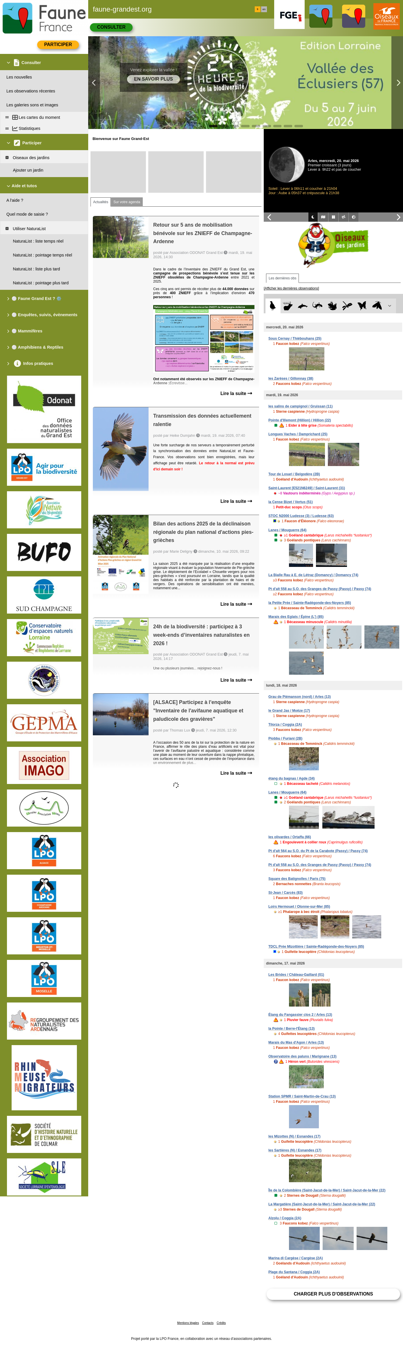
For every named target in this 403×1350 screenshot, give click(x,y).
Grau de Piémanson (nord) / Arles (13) (299, 697)
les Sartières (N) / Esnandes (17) (294, 1150)
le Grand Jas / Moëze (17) (289, 711)
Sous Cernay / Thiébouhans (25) (294, 338)
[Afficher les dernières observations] (291, 288)
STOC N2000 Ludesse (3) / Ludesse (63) (301, 516)
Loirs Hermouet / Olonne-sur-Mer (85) (299, 907)
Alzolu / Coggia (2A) (284, 1218)
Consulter (111, 27)
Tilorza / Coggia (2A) (285, 725)
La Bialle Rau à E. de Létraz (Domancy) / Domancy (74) (313, 575)
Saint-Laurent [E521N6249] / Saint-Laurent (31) (306, 488)
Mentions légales (188, 1322)
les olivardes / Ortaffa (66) (289, 837)
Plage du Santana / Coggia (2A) (294, 1272)
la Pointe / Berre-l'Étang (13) (291, 1029)
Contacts (207, 1322)
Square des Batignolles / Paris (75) (297, 879)
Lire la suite (236, 393)
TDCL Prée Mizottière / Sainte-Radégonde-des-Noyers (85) (316, 947)
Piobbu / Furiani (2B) (285, 738)
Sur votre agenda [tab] (126, 202)
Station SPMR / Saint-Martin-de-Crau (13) (302, 1096)
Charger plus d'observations (333, 1293)
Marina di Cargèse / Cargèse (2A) (295, 1258)
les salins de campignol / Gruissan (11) (300, 406)
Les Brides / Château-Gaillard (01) (296, 975)
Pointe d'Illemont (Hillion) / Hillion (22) (299, 420)
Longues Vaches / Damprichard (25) (297, 434)
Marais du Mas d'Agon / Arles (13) (296, 1042)
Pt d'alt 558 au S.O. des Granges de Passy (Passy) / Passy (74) (319, 589)
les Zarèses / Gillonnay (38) (290, 378)
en (264, 9)
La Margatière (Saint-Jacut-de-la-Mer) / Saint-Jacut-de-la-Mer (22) (321, 1204)
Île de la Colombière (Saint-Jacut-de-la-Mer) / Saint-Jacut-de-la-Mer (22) (326, 1190)
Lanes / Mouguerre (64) (287, 530)
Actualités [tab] (100, 202)
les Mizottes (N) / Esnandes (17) (294, 1136)
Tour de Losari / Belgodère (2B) (294, 474)
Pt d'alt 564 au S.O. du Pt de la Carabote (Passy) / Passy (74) (318, 851)
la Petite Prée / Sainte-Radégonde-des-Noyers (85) (309, 603)
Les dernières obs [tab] (282, 278)
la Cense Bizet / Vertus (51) (290, 502)
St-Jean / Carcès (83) (285, 893)
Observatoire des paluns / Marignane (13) (302, 1056)
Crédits (221, 1322)
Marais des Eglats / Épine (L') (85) (296, 617)
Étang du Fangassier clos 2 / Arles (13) (300, 1015)
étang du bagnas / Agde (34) (291, 778)
